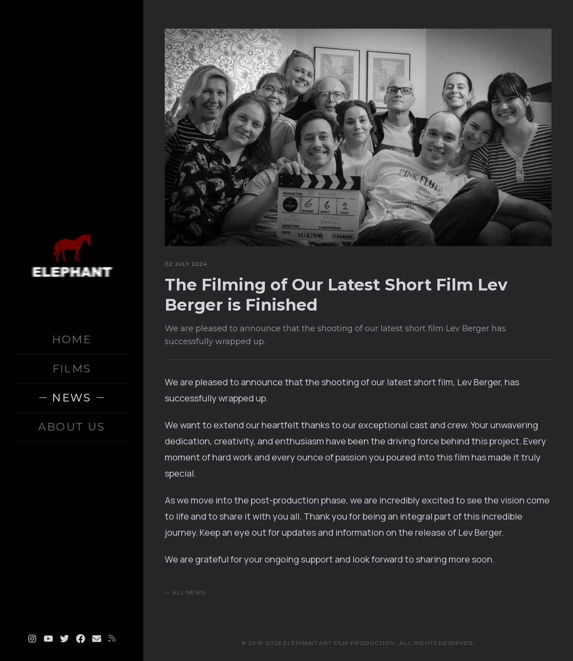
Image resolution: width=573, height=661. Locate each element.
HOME (72, 339)
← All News (185, 592)
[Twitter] (64, 638)
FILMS (71, 368)
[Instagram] (32, 638)
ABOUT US (71, 426)
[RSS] (111, 638)
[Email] (96, 638)
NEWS (71, 397)
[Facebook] (80, 638)
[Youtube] (48, 638)
